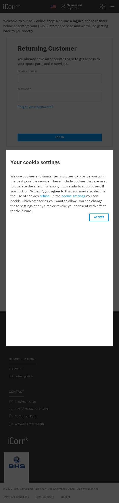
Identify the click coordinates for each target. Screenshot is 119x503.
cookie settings (73, 196)
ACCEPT (99, 217)
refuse (45, 196)
